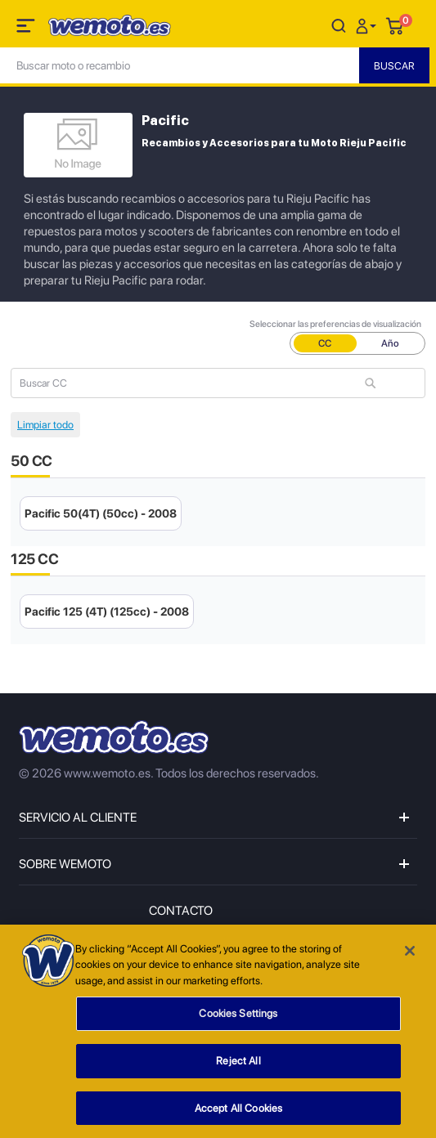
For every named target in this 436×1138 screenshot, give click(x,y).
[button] (368, 25)
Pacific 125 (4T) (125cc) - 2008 (107, 611)
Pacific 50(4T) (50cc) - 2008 (101, 513)
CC (324, 343)
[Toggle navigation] (27, 29)
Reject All (238, 1066)
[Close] (410, 956)
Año (390, 343)
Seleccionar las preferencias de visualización (335, 324)
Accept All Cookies (238, 1113)
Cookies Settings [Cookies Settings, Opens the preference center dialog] (238, 1018)
